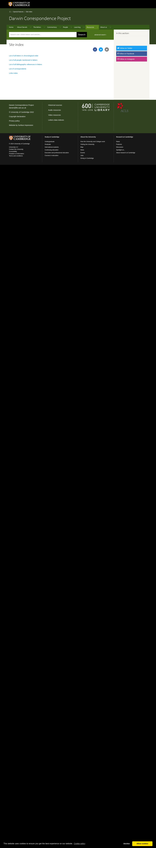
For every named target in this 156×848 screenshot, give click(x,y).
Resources (90, 27)
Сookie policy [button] (79, 844)
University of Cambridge (20, 112)
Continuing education (51, 150)
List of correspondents (17, 69)
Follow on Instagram (126, 59)
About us (103, 27)
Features (119, 144)
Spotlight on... (120, 150)
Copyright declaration (17, 116)
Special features (18, 12)
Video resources (54, 115)
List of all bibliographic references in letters (25, 64)
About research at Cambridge (125, 153)
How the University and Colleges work (92, 141)
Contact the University (16, 149)
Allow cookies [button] (142, 844)
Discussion (119, 147)
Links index (13, 73)
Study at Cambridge (52, 137)
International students (52, 147)
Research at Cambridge (124, 137)
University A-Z (13, 147)
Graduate (48, 144)
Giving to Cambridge (87, 158)
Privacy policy (14, 121)
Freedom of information (16, 154)
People (65, 27)
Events (82, 153)
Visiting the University (87, 144)
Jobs (82, 155)
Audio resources (54, 110)
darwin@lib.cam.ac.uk (17, 108)
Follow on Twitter (124, 48)
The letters (37, 27)
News (82, 150)
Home (10, 12)
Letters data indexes (56, 120)
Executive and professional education (57, 153)
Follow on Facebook (125, 54)
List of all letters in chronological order (23, 56)
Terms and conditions (16, 156)
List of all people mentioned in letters (23, 60)
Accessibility (13, 151)
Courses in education (51, 155)
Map (81, 147)
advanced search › (100, 35)
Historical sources (55, 105)
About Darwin (22, 27)
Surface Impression (25, 125)
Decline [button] (126, 844)
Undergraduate (49, 141)
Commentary (52, 27)
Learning (77, 27)
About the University (88, 137)
